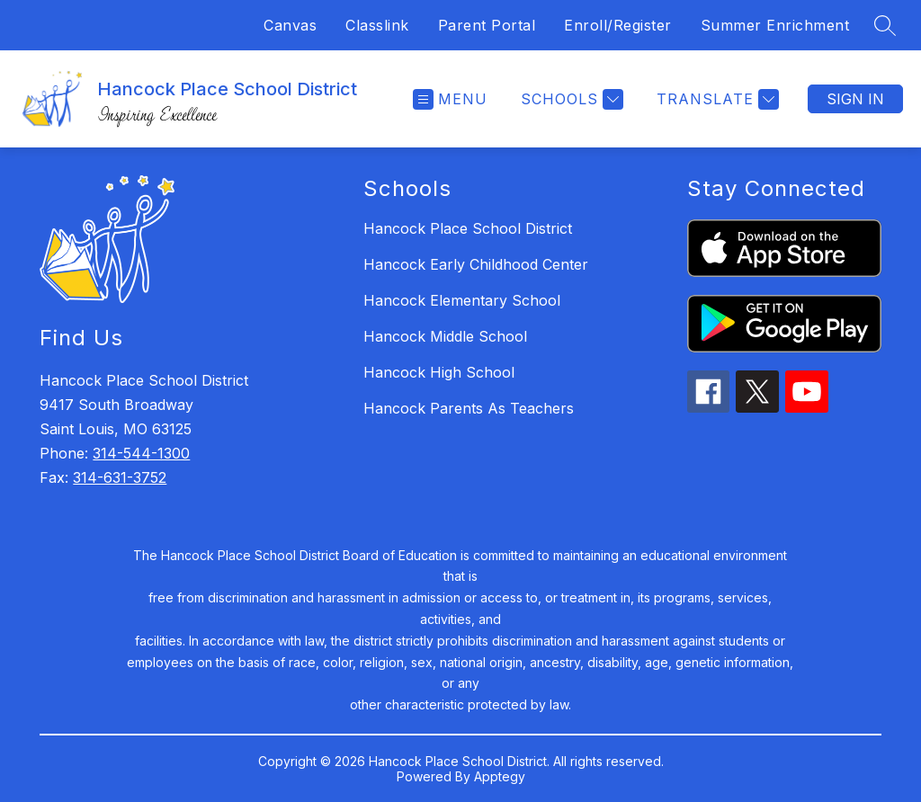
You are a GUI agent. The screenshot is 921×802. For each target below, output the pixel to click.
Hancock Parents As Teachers (468, 408)
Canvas (290, 25)
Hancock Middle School (445, 336)
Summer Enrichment (775, 25)
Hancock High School (438, 372)
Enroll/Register (618, 25)
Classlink (377, 25)
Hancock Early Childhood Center (475, 264)
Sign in (855, 99)
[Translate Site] (715, 99)
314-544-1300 (141, 453)
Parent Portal (487, 25)
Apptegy (499, 776)
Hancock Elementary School (461, 300)
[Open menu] (450, 99)
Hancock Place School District (467, 228)
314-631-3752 (119, 477)
